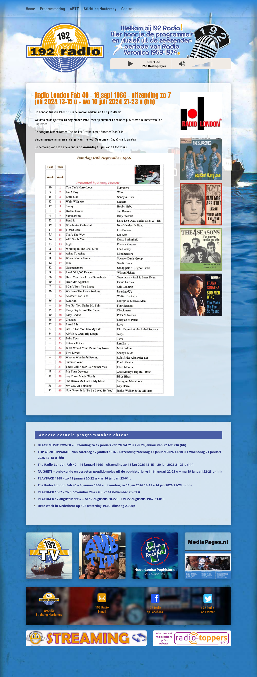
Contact (127, 9)
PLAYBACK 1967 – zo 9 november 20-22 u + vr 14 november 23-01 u (89, 492)
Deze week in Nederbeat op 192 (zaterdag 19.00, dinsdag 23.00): (86, 506)
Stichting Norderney (100, 9)
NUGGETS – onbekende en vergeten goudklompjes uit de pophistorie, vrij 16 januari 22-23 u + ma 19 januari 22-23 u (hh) (130, 471)
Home (30, 9)
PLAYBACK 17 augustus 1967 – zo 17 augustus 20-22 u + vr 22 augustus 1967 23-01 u (101, 499)
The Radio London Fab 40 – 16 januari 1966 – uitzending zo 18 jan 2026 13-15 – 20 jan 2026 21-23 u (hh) (115, 464)
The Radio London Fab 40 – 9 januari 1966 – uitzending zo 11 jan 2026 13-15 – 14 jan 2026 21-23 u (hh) (115, 485)
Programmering (52, 9)
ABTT (74, 9)
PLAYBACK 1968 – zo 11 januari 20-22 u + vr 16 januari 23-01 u (84, 478)
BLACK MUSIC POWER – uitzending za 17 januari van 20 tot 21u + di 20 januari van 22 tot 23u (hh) (112, 445)
